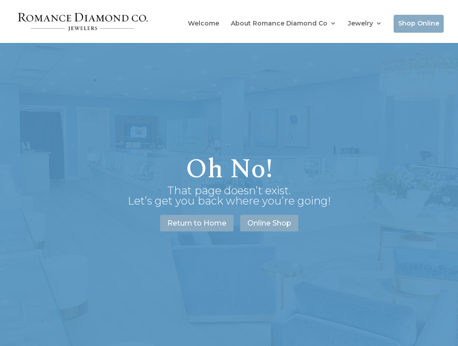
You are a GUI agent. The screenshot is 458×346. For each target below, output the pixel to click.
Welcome (203, 23)
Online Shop (269, 223)
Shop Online (418, 23)
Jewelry (360, 23)
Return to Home (196, 223)
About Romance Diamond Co (279, 23)
